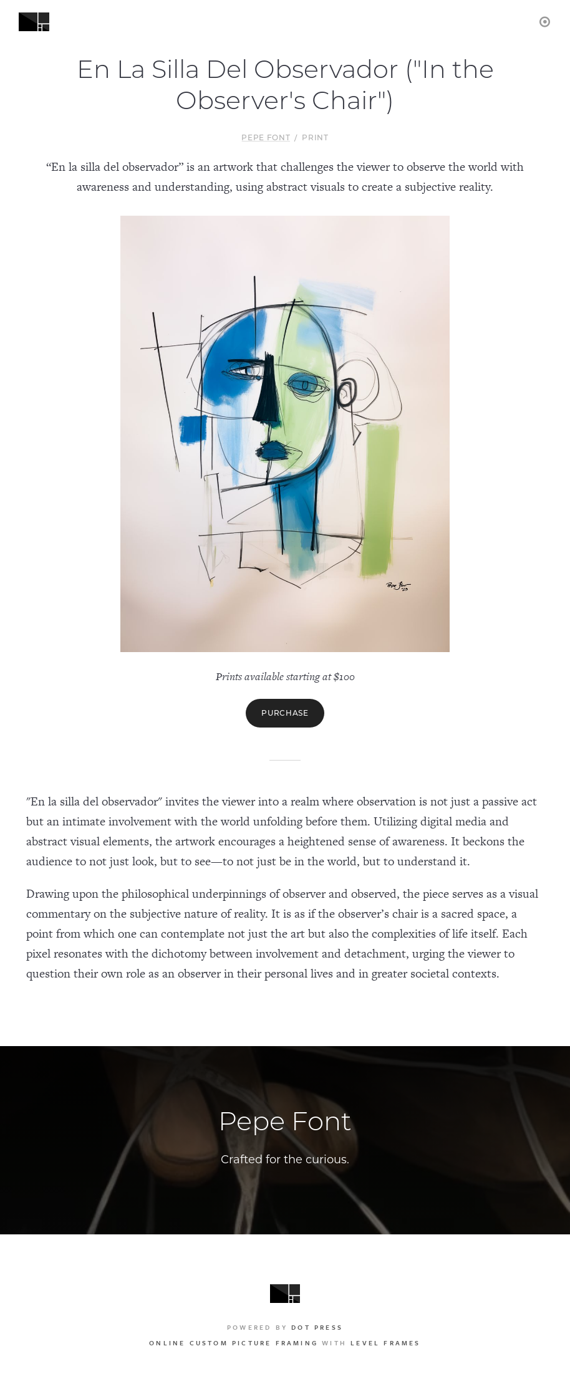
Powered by (285, 1327)
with (284, 1343)
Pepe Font (265, 137)
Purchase (284, 713)
